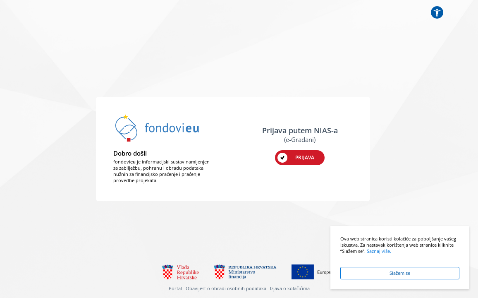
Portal (175, 288)
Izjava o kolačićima (290, 288)
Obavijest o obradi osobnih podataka (226, 288)
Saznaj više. (379, 251)
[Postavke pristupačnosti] (437, 12)
